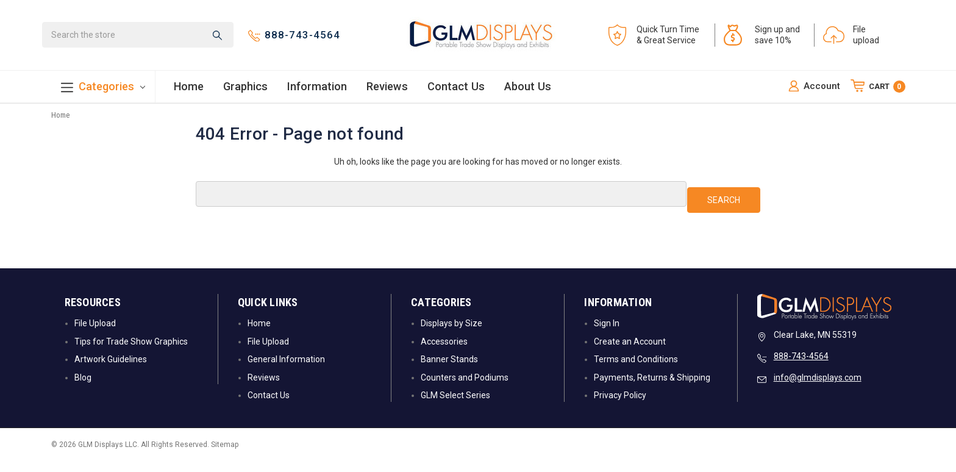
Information (317, 91)
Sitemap (224, 455)
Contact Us (456, 91)
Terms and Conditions (636, 370)
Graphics (245, 91)
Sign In (606, 334)
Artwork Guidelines (110, 370)
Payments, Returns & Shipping (652, 388)
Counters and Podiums (464, 388)
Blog (82, 388)
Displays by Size (451, 334)
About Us (527, 91)
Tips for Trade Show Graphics (131, 352)
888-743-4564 (801, 367)
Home (189, 91)
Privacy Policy (620, 405)
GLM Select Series (455, 405)
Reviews (387, 91)
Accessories (444, 352)
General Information (286, 370)
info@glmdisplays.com (817, 388)
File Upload (95, 334)
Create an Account (630, 352)
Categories (103, 92)
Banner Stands (449, 370)
